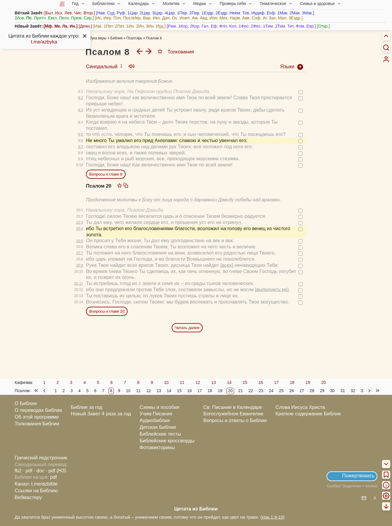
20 (323, 382)
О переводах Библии (38, 410)
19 (307, 382)
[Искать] (386, 47)
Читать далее (187, 328)
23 (260, 390)
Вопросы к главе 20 (106, 311)
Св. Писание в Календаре (232, 407)
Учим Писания (156, 414)
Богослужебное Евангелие (233, 414)
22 (251, 390)
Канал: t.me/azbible (36, 484)
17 (276, 382)
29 (322, 390)
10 (166, 382)
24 (271, 390)
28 (312, 390)
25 (281, 390)
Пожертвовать (358, 475)
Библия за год (86, 407)
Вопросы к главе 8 (105, 174)
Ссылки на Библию (36, 490)
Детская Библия (158, 427)
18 (292, 382)
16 (260, 382)
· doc (39, 470)
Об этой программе (37, 417)
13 (213, 382)
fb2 (18, 470)
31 (342, 390)
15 (245, 382)
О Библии (26, 403)
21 (240, 390)
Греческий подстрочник (41, 458)
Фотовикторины (157, 447)
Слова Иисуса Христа (300, 407)
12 (197, 382)
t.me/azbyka (44, 42)
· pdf (27, 470)
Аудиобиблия (155, 420)
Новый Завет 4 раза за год (101, 414)
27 (302, 390)
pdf (53, 477)
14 (229, 382)
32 (353, 390)
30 (332, 390)
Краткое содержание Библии (308, 414)
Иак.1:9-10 (272, 517)
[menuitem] (386, 59)
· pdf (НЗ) (56, 470)
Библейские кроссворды (167, 441)
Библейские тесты (160, 434)
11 (182, 382)
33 (363, 390)
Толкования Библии (37, 423)
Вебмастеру (28, 497)
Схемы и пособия (159, 407)
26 (291, 390)
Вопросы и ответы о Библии (235, 420)
